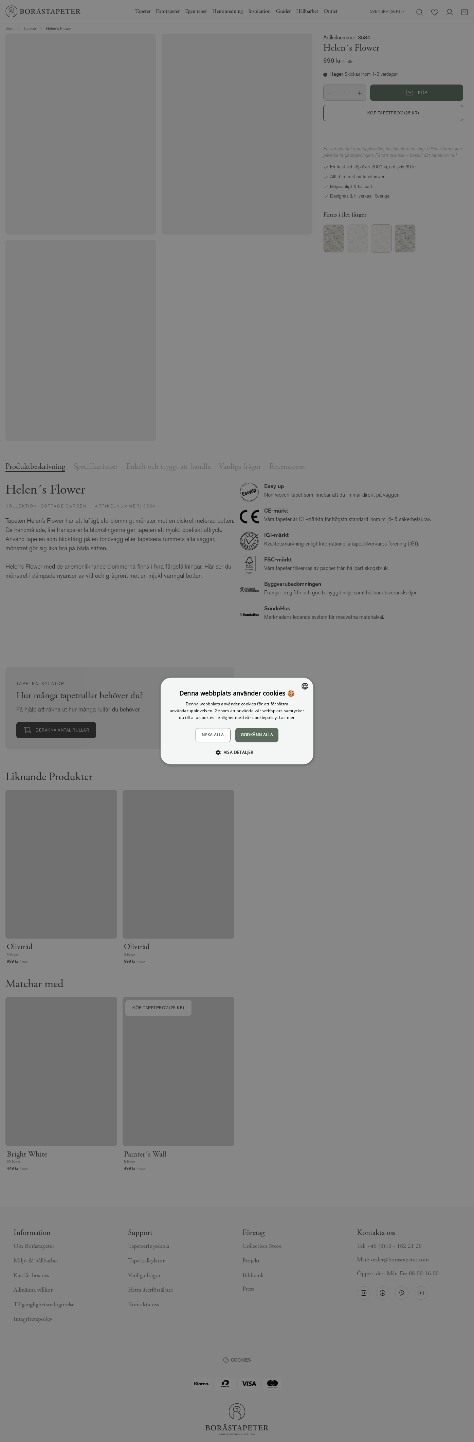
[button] (237, 752)
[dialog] (237, 721)
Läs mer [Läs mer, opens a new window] (287, 717)
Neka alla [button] (213, 735)
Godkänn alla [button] (257, 735)
